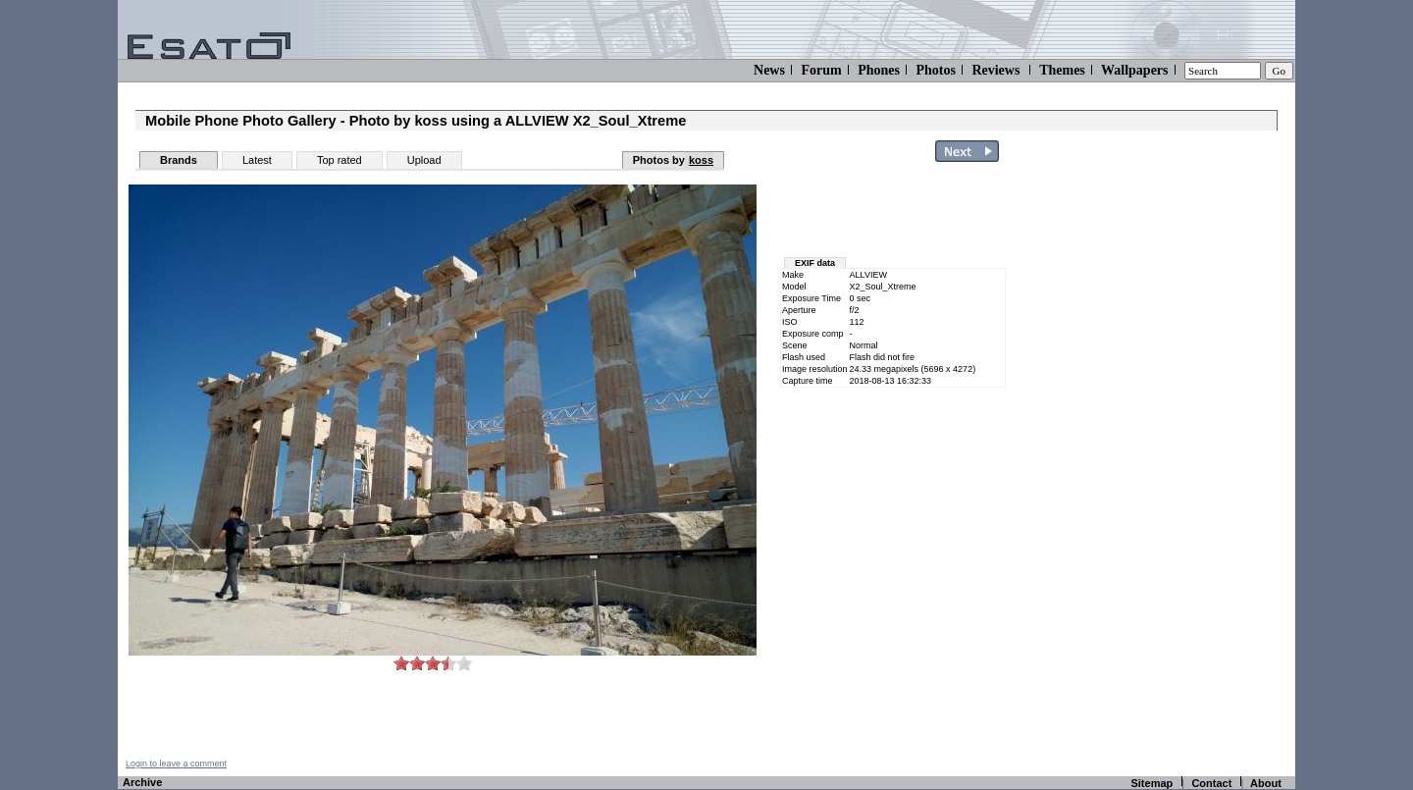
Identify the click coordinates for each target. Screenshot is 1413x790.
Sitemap (1151, 783)
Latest (257, 160)
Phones (879, 70)
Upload (424, 160)
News (769, 70)
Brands (178, 160)
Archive (142, 782)
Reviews (995, 70)
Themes (1062, 70)
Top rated (339, 160)
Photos (935, 70)
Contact (1211, 783)
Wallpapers (1134, 70)
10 (464, 663)
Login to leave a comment (176, 763)
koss (701, 160)
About (1266, 783)
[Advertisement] (1179, 464)
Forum (821, 70)
